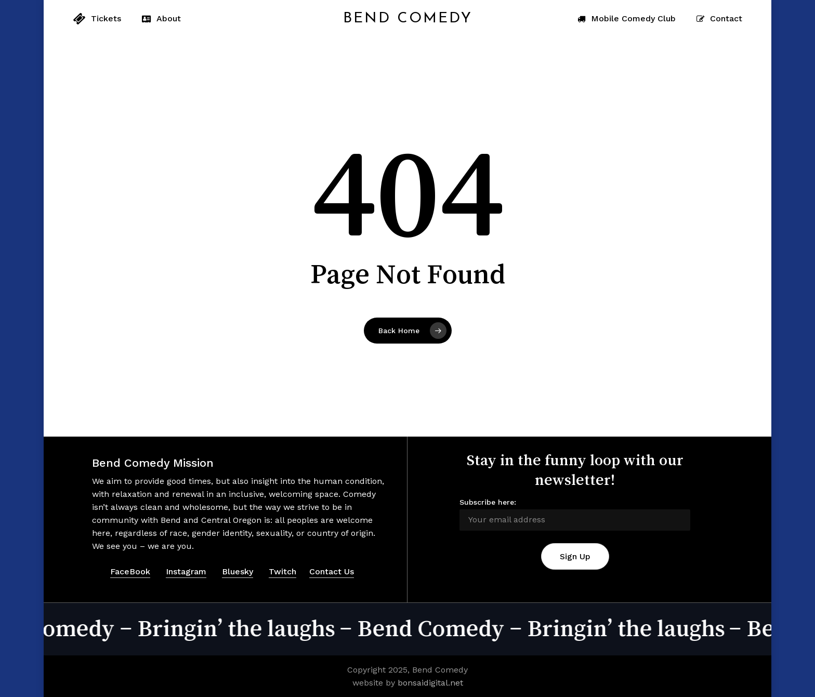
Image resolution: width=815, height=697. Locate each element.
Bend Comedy (407, 18)
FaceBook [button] (130, 571)
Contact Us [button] (331, 571)
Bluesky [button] (237, 571)
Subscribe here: (487, 502)
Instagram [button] (186, 571)
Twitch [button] (282, 571)
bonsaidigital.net (430, 683)
